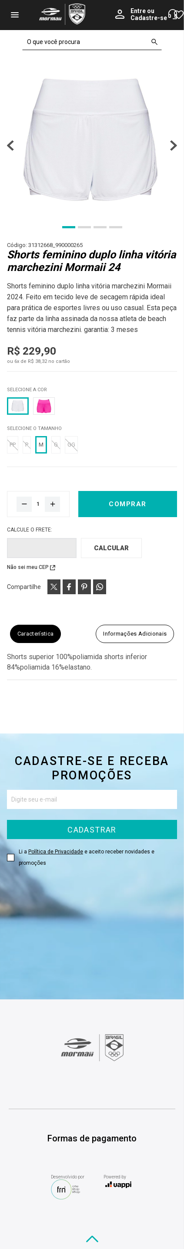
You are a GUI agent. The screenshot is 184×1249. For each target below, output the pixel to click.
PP (13, 444)
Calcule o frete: (29, 530)
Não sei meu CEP (28, 567)
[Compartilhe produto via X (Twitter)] (53, 586)
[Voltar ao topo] (92, 1239)
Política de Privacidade (55, 852)
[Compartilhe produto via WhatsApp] (99, 586)
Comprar (128, 504)
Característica (35, 633)
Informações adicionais (135, 633)
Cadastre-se (148, 18)
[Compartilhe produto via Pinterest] (84, 586)
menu (15, 15)
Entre (138, 10)
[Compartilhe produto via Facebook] (69, 586)
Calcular (111, 548)
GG (71, 444)
